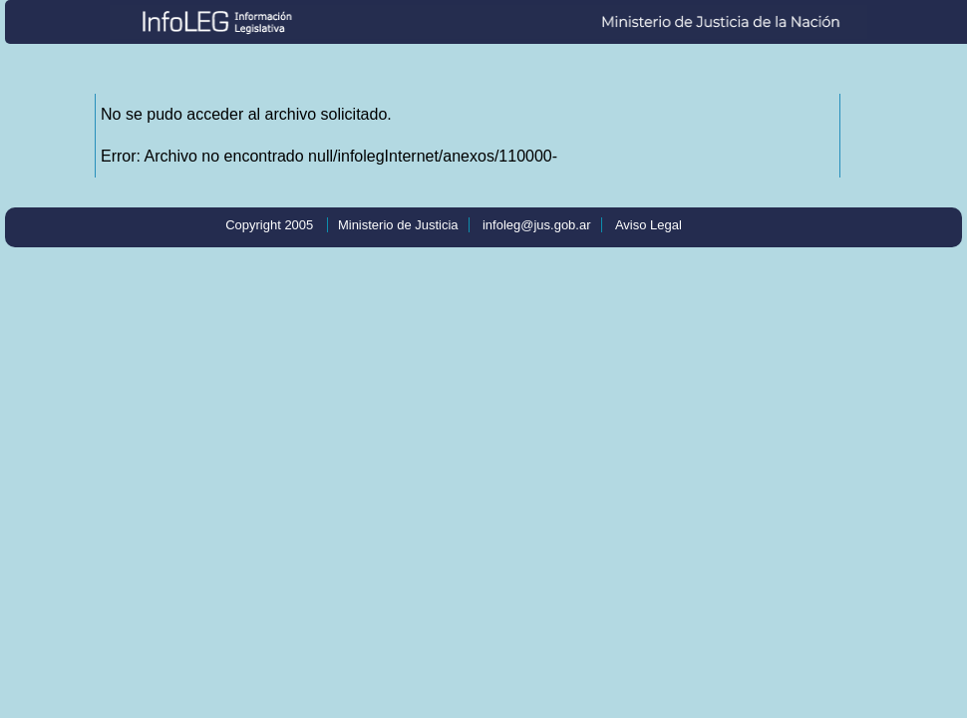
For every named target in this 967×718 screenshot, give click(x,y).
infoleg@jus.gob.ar (537, 224)
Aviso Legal (648, 224)
